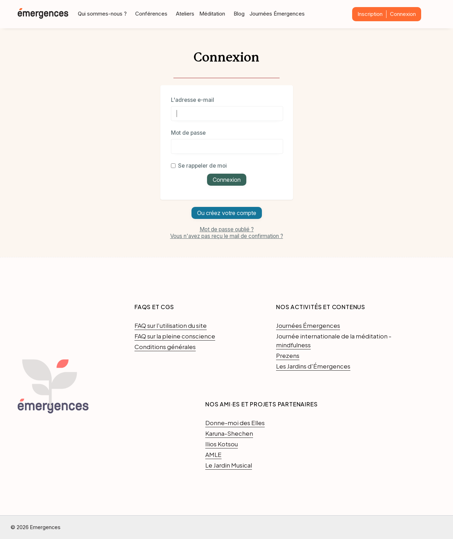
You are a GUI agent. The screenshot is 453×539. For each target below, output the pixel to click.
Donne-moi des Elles (235, 423)
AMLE (213, 454)
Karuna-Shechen (229, 433)
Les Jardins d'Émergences (313, 366)
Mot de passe (188, 132)
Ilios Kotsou (221, 444)
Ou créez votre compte (226, 212)
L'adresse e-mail (192, 100)
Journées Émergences (277, 13)
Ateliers (185, 13)
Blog (239, 13)
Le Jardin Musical (228, 465)
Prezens (287, 355)
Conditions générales (165, 346)
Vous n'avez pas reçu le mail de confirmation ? (226, 236)
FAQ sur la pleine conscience (174, 336)
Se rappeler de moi (199, 165)
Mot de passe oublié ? (227, 229)
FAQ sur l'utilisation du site (170, 325)
